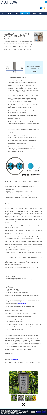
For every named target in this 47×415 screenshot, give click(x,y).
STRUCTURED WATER (25, 13)
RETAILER (3, 16)
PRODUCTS (8, 13)
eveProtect (15, 13)
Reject (33, 411)
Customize (38, 411)
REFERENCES (34, 13)
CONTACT (41, 13)
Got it (44, 411)
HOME (2, 13)
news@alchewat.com (21, 303)
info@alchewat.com (14, 359)
